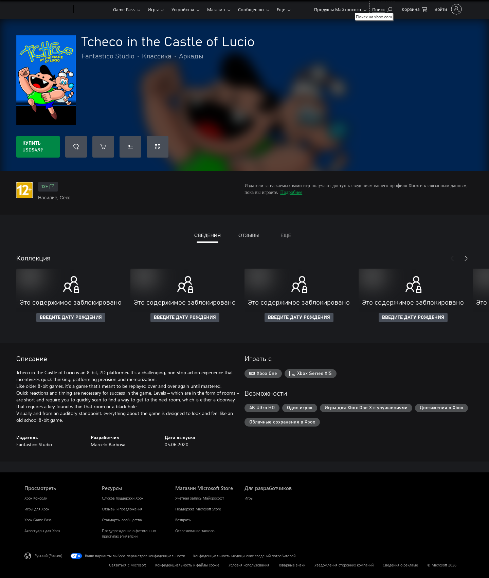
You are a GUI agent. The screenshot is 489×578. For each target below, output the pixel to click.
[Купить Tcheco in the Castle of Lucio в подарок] (130, 147)
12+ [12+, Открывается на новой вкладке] (48, 186)
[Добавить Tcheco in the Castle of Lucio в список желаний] (76, 147)
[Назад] (452, 258)
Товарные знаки (291, 565)
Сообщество (251, 9)
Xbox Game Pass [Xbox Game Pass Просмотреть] (38, 520)
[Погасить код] (157, 147)
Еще (281, 9)
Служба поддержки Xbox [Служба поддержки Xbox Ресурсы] (122, 498)
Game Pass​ (124, 9)
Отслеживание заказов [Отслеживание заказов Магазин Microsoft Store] (195, 530)
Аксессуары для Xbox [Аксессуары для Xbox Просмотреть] (42, 530)
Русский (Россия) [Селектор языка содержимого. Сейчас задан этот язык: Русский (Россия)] (48, 555)
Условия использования (249, 565)
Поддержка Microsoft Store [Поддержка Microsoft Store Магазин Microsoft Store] (198, 509)
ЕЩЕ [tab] (285, 235)
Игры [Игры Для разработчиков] (248, 498)
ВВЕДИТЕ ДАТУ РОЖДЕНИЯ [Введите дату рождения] (71, 317)
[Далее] (466, 258)
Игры (153, 9)
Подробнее (291, 192)
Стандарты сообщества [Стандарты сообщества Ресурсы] (122, 520)
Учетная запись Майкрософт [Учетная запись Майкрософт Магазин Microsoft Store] (199, 498)
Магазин (216, 9)
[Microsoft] (47, 9)
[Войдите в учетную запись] (448, 9)
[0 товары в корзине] (414, 9)
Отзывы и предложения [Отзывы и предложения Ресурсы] (122, 509)
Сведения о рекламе (400, 565)
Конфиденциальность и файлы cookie (187, 565)
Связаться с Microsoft (127, 565)
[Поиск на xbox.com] (382, 8)
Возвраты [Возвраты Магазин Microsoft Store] (183, 520)
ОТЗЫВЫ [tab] (248, 235)
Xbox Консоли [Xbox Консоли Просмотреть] (35, 498)
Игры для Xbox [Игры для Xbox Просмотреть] (36, 509)
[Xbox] (92, 9)
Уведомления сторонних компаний (344, 565)
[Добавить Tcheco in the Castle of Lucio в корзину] (103, 147)
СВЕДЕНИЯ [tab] (207, 235)
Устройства (182, 9)
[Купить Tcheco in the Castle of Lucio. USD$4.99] (38, 147)
